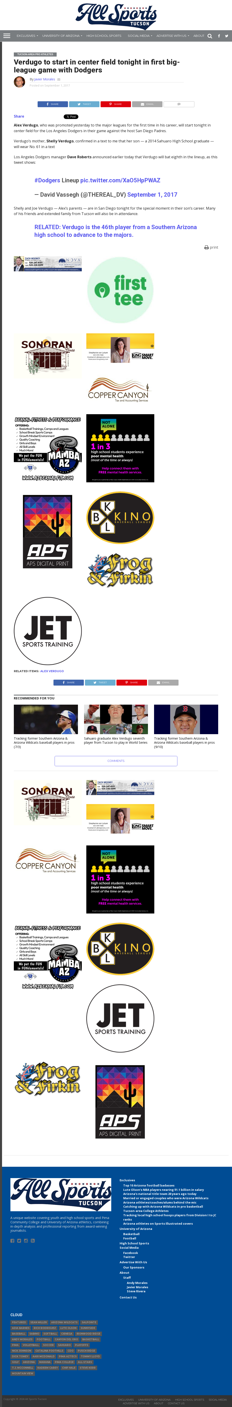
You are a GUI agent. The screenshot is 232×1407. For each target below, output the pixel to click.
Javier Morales (44, 79)
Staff (127, 1278)
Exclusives (26, 35)
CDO (70, 1350)
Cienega (66, 1333)
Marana (45, 1362)
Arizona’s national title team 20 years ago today (159, 1194)
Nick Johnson (21, 1350)
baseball (18, 1333)
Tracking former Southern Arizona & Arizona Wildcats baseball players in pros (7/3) (44, 742)
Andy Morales (137, 1283)
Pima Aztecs (68, 1356)
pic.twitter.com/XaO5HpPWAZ (120, 180)
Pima (15, 1345)
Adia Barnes (20, 1328)
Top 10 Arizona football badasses (148, 1185)
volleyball (31, 1345)
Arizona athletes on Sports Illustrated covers (158, 1223)
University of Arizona (61, 35)
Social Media (139, 35)
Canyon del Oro (66, 1339)
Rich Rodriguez (45, 1328)
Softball (50, 1333)
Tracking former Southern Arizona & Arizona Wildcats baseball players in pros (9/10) (184, 742)
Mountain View (22, 1373)
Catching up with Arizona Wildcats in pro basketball (163, 1206)
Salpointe (89, 1322)
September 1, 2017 (152, 194)
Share (19, 116)
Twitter (129, 1257)
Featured (19, 1322)
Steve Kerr (88, 1367)
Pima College (64, 1362)
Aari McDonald (44, 1356)
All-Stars (85, 1362)
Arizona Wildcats (64, 1322)
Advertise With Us (171, 35)
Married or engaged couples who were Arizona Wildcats (165, 1198)
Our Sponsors (133, 1267)
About (198, 35)
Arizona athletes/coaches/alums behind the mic (159, 1202)
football (44, 1339)
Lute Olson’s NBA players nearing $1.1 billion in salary (163, 1190)
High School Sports (104, 35)
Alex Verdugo (52, 671)
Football (129, 1238)
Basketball (131, 1234)
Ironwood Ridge (88, 1333)
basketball (90, 1339)
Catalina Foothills (49, 1350)
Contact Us (128, 1297)
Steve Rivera (136, 1291)
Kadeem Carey (47, 1367)
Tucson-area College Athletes (146, 1211)
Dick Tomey (20, 1356)
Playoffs (81, 1345)
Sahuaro (64, 1345)
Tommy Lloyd (90, 1356)
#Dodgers (47, 180)
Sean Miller (38, 1322)
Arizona (29, 1362)
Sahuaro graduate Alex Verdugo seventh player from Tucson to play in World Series (115, 740)
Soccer (48, 1345)
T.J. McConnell (22, 1367)
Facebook (130, 1253)
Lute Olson (68, 1328)
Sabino (34, 1333)
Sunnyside (88, 1328)
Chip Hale (68, 1367)
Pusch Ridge (86, 1350)
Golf (15, 1362)
